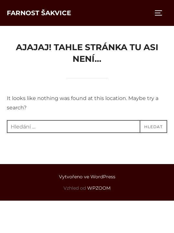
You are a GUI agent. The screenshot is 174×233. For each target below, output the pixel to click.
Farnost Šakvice (39, 13)
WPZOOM (98, 188)
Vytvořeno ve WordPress (87, 177)
